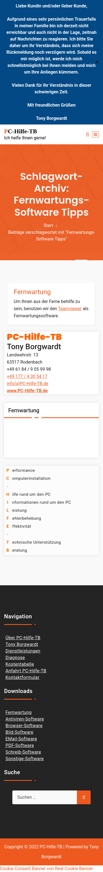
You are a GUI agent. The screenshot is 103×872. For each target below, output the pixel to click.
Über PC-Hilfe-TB (22, 637)
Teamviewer (70, 308)
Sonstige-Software (24, 758)
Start (48, 225)
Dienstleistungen (22, 651)
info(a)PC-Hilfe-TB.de (27, 383)
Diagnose (15, 657)
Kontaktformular (22, 677)
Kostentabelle (19, 664)
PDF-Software (19, 745)
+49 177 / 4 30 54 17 (27, 376)
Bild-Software (19, 732)
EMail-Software (21, 738)
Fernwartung (32, 292)
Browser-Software (24, 725)
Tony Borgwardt (21, 644)
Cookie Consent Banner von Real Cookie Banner (46, 868)
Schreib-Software (23, 752)
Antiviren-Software (24, 719)
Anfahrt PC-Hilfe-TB (25, 670)
